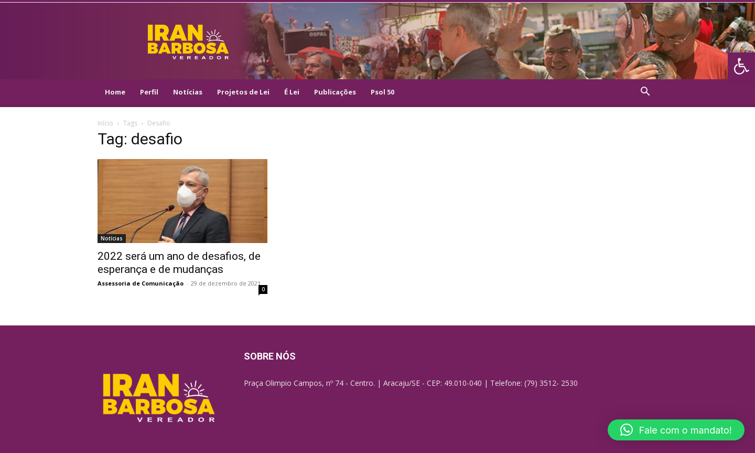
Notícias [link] (187, 92)
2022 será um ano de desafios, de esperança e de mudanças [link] (179, 263)
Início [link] (105, 123)
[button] (676, 429)
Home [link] (115, 92)
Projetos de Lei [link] (243, 92)
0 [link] (263, 289)
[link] (741, 66)
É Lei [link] (291, 92)
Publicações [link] (335, 92)
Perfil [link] (149, 92)
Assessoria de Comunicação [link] (141, 283)
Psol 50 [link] (382, 92)
